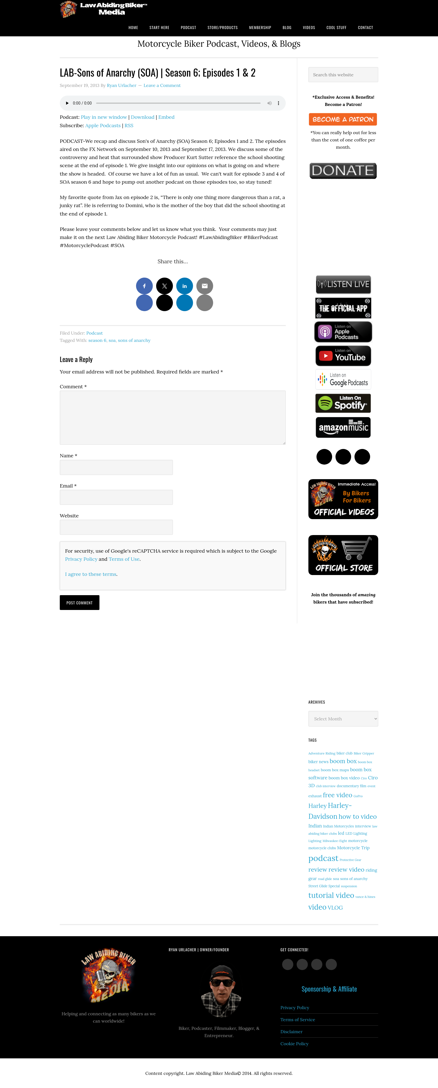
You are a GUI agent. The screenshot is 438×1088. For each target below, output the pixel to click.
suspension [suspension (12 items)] (349, 886)
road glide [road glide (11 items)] (325, 879)
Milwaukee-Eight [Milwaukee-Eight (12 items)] (335, 841)
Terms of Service (297, 1019)
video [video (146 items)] (317, 907)
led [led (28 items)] (341, 833)
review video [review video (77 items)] (346, 869)
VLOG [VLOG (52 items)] (335, 907)
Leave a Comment (162, 85)
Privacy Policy (81, 559)
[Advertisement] (350, 226)
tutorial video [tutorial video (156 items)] (331, 895)
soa (112, 340)
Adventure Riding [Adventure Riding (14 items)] (321, 753)
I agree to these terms (90, 574)
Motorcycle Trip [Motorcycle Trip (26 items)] (353, 847)
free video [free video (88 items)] (337, 795)
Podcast (94, 333)
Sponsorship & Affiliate (329, 988)
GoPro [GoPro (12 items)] (358, 796)
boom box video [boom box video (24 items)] (344, 777)
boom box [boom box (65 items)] (343, 761)
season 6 (97, 340)
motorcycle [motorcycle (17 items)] (358, 840)
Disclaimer (291, 1031)
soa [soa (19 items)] (336, 878)
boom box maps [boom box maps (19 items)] (335, 769)
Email (68, 485)
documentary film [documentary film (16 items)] (351, 786)
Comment (73, 386)
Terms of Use (124, 559)
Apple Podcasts (103, 125)
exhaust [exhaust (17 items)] (315, 796)
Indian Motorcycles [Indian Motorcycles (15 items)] (338, 826)
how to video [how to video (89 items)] (358, 816)
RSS (129, 125)
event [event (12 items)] (371, 786)
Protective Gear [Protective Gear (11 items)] (350, 860)
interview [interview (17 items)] (363, 826)
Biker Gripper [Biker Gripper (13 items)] (364, 753)
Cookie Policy (294, 1043)
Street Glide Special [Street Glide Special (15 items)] (324, 886)
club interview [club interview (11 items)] (326, 786)
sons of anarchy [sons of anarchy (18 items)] (354, 878)
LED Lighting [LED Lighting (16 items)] (356, 833)
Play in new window (104, 117)
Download (143, 117)
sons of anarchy (134, 340)
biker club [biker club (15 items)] (345, 753)
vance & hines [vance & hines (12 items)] (365, 897)
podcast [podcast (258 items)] (323, 858)
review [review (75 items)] (317, 869)
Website (69, 515)
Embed (166, 117)
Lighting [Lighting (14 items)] (315, 841)
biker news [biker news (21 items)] (318, 761)
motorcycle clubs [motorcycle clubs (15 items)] (322, 848)
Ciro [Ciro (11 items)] (364, 778)
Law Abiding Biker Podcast (104, 9)
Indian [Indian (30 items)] (315, 826)
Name (68, 455)
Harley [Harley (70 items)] (317, 806)
